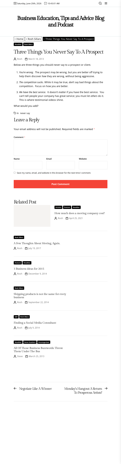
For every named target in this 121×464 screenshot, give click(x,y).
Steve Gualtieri (29, 342)
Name (17, 158)
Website (83, 158)
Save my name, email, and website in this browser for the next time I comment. (54, 172)
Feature (67, 207)
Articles (58, 207)
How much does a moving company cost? (79, 213)
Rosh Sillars (28, 44)
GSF (16, 317)
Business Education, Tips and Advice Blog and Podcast (60, 21)
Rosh (19, 58)
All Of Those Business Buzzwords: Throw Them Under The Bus (38, 349)
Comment (19, 137)
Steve (20, 356)
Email (49, 158)
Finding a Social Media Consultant (35, 322)
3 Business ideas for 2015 (29, 268)
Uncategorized (43, 342)
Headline (18, 44)
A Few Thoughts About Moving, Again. (37, 243)
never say (25, 113)
